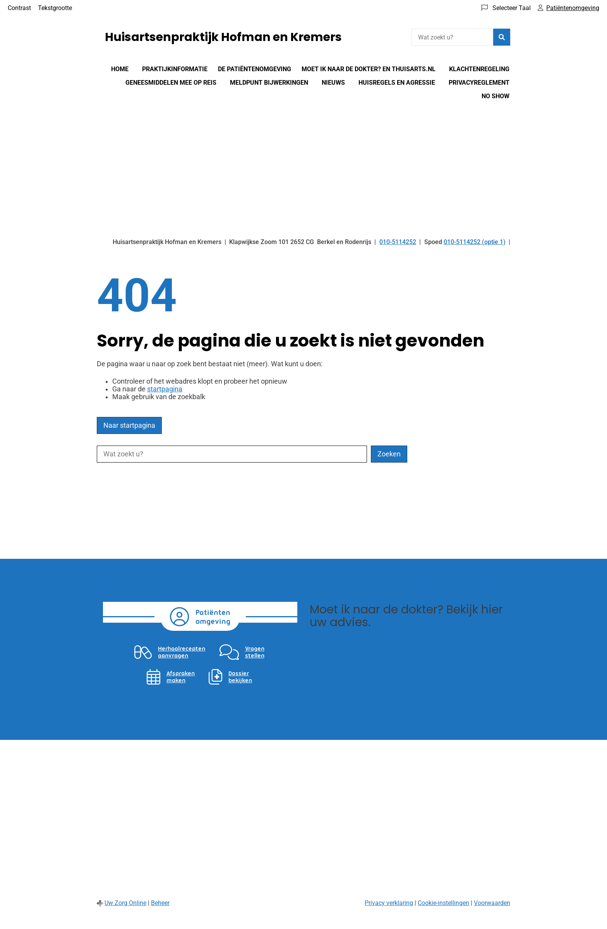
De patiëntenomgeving (254, 69)
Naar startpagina (129, 425)
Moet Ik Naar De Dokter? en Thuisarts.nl (369, 69)
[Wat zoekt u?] (452, 37)
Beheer (160, 903)
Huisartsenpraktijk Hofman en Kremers (223, 37)
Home (120, 69)
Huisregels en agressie (396, 82)
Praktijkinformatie (174, 69)
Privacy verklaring (389, 903)
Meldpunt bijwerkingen (269, 82)
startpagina (164, 389)
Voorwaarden (492, 903)
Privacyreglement (479, 82)
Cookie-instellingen (443, 903)
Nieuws (333, 82)
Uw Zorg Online (125, 903)
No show (495, 96)
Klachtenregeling (479, 69)
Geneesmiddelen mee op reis (170, 82)
